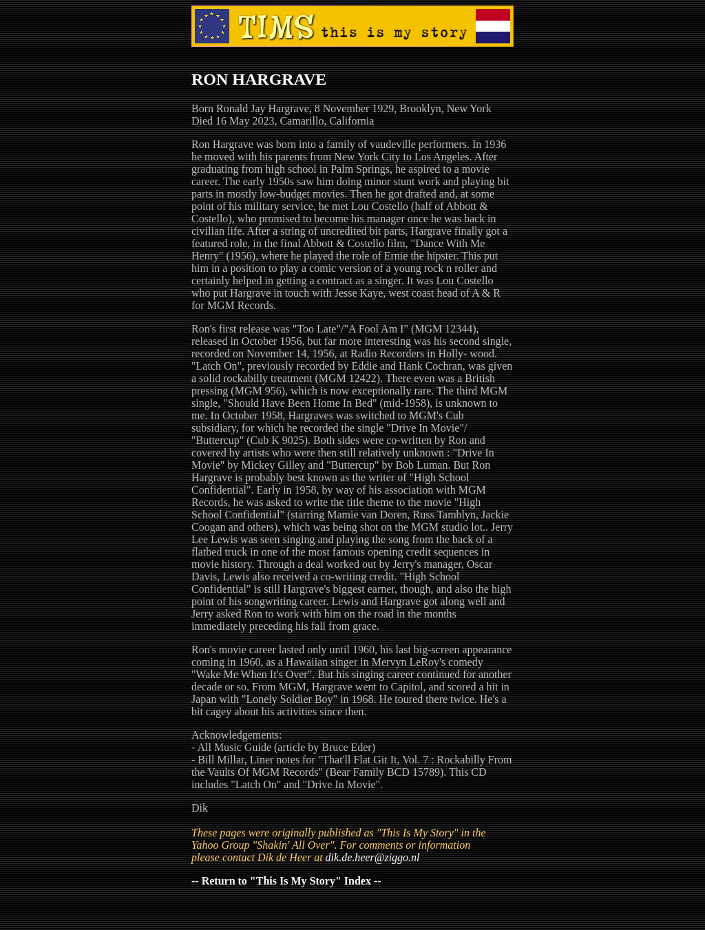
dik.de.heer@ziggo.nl (373, 857)
